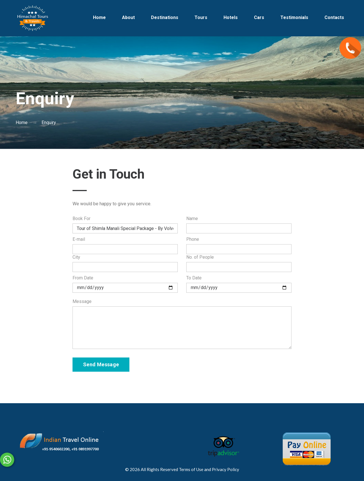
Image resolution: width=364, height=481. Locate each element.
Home (99, 17)
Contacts (334, 17)
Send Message (101, 364)
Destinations (164, 17)
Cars (259, 17)
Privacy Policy (225, 469)
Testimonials (294, 17)
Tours (201, 17)
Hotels (231, 17)
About (128, 17)
